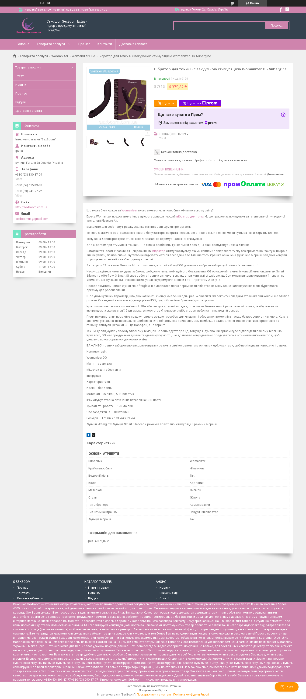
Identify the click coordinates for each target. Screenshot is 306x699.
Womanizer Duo (83, 56)
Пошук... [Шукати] (276, 25)
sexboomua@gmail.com (32, 219)
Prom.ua (175, 686)
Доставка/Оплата (30, 598)
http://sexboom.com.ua (31, 207)
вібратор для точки (190, 216)
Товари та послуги (51, 44)
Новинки (94, 593)
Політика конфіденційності (191, 694)
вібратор (158, 251)
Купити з (202, 103)
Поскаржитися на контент (154, 694)
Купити (168, 103)
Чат (286, 687)
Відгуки (20, 102)
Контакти (104, 44)
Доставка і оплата (133, 44)
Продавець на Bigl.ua (153, 690)
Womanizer (59, 56)
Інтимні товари (98, 587)
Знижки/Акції (169, 593)
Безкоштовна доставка (179, 151)
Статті (19, 76)
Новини (20, 84)
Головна (23, 44)
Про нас (84, 44)
